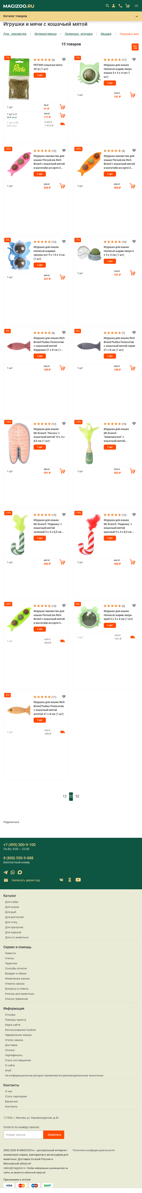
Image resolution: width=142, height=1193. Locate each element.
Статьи (9, 958)
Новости (10, 953)
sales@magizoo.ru (14, 1168)
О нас (8, 1091)
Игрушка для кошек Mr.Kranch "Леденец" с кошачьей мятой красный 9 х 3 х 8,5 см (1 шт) (119, 526)
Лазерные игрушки (79, 34)
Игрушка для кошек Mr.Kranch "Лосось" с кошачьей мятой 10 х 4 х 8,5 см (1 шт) (49, 434)
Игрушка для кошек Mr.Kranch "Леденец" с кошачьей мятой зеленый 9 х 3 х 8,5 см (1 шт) (49, 526)
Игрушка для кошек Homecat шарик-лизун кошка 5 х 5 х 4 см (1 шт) (118, 70)
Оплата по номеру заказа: (21, 1127)
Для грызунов (14, 927)
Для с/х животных (17, 937)
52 (77, 796)
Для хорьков (13, 932)
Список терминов (16, 998)
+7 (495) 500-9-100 (19, 844)
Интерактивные (46, 34)
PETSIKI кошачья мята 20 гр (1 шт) (48, 67)
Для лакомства (14, 34)
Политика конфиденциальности (94, 1150)
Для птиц (11, 922)
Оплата (10, 1050)
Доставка (11, 1045)
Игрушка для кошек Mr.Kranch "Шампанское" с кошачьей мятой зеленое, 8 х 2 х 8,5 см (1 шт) (119, 435)
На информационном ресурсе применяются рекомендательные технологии (54, 1075)
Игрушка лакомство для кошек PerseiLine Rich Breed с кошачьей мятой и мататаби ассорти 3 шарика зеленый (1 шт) (49, 617)
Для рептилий (14, 917)
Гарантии (11, 963)
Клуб (8, 1070)
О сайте (10, 1065)
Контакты (11, 1106)
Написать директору (21, 880)
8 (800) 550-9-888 (18, 858)
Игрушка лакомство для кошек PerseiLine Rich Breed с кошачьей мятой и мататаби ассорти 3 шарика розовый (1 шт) (49, 162)
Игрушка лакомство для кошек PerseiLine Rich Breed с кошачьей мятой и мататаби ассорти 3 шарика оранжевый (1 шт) (119, 162)
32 (71, 796)
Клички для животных (19, 993)
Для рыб (10, 912)
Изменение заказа (17, 978)
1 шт (39, 75)
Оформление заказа (18, 1035)
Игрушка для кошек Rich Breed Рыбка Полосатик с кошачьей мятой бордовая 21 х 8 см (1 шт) (49, 344)
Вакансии (11, 1101)
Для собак (11, 901)
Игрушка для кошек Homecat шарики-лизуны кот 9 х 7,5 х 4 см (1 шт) (49, 252)
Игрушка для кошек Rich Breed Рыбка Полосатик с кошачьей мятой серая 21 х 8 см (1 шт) (119, 343)
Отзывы (10, 1014)
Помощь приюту (15, 1019)
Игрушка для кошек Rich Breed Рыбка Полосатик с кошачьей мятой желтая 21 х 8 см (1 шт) (49, 708)
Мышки (106, 34)
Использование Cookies (20, 1029)
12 (65, 796)
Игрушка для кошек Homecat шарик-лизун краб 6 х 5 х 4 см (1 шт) (118, 614)
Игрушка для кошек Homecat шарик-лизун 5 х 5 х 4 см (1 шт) (119, 250)
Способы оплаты (16, 968)
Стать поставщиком (18, 1060)
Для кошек (12, 907)
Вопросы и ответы (17, 988)
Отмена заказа (15, 983)
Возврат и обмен (16, 973)
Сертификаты (13, 1055)
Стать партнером (16, 1096)
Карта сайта (12, 1024)
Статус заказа (14, 1040)
